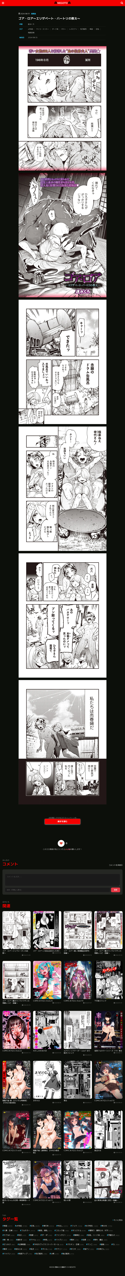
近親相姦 (24, 1244)
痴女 (8, 1249)
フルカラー (28, 1230)
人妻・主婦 (11, 1230)
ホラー (63, 29)
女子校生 (92, 1226)
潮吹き (22, 1240)
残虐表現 (31, 32)
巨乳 (97, 29)
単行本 (48, 1226)
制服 (34, 1235)
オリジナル (79, 1230)
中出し (63, 1226)
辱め (75, 1240)
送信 (115, 890)
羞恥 (105, 1244)
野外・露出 (100, 1240)
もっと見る (118, 1220)
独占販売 (68, 1253)
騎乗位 (79, 1235)
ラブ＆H (9, 1235)
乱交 (35, 1249)
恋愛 (87, 1240)
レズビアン (73, 29)
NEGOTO (62, 3)
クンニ (92, 1244)
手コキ (76, 1249)
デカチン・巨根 (75, 1244)
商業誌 (33, 14)
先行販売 (83, 29)
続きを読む (62, 821)
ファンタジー (63, 1235)
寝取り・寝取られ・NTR (101, 1230)
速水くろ (31, 24)
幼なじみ (21, 1249)
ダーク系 (55, 29)
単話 (91, 29)
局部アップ (25, 1253)
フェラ (77, 1226)
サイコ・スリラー (42, 29)
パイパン (9, 1253)
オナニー (61, 1249)
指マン (89, 1249)
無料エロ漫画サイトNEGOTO (65, 1267)
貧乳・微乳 (45, 1230)
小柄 (55, 1253)
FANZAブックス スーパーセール (48, 1244)
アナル (35, 1240)
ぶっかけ (9, 1244)
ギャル (47, 1249)
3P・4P (47, 1235)
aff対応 (30, 29)
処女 (22, 1235)
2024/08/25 (32, 37)
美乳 (48, 1240)
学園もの (114, 1235)
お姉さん (103, 1249)
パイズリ (61, 1240)
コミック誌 (62, 1230)
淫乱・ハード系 (96, 1235)
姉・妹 (8, 1240)
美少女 (107, 1226)
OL (116, 1244)
